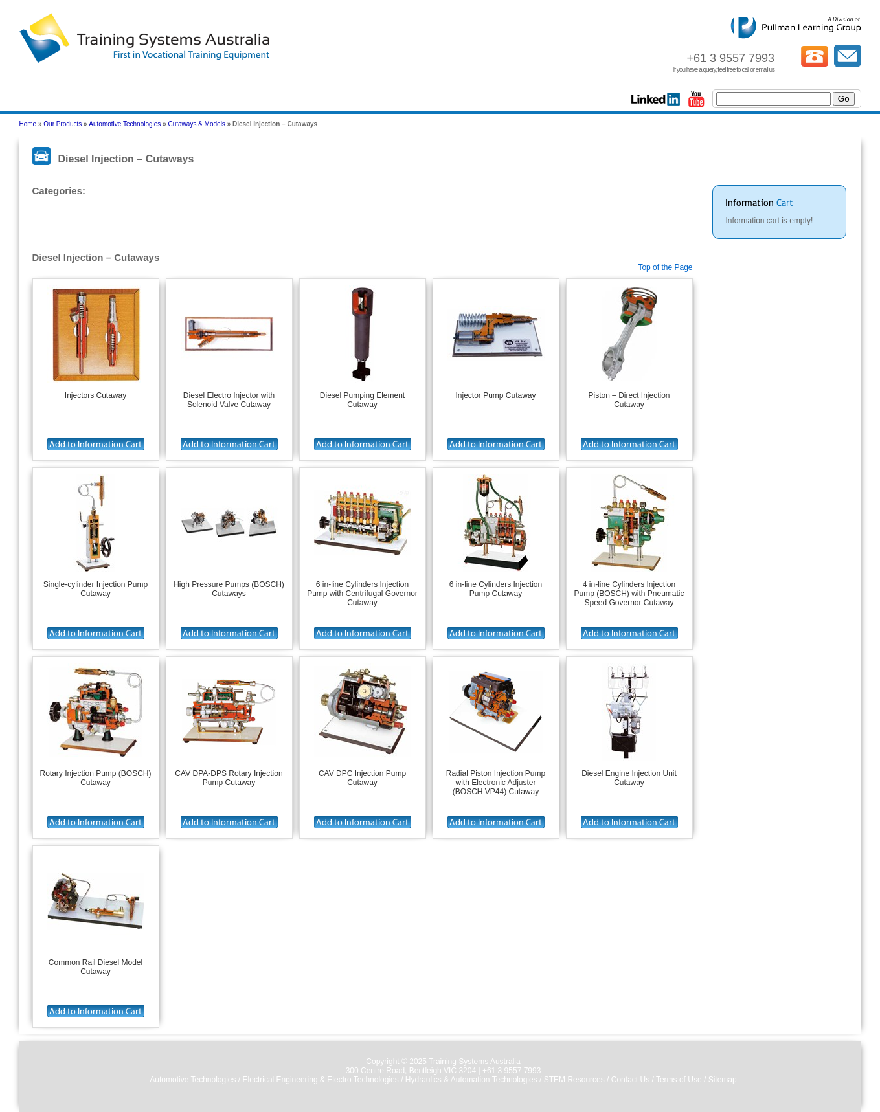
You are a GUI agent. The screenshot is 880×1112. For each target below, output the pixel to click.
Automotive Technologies (125, 124)
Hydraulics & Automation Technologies (471, 1079)
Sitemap (722, 1079)
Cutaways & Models (196, 124)
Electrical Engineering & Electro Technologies (321, 1079)
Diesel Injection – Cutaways (87, 214)
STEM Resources (574, 1079)
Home (28, 124)
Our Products (62, 124)
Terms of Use (679, 1079)
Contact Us (630, 1079)
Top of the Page (665, 267)
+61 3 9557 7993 (511, 1070)
